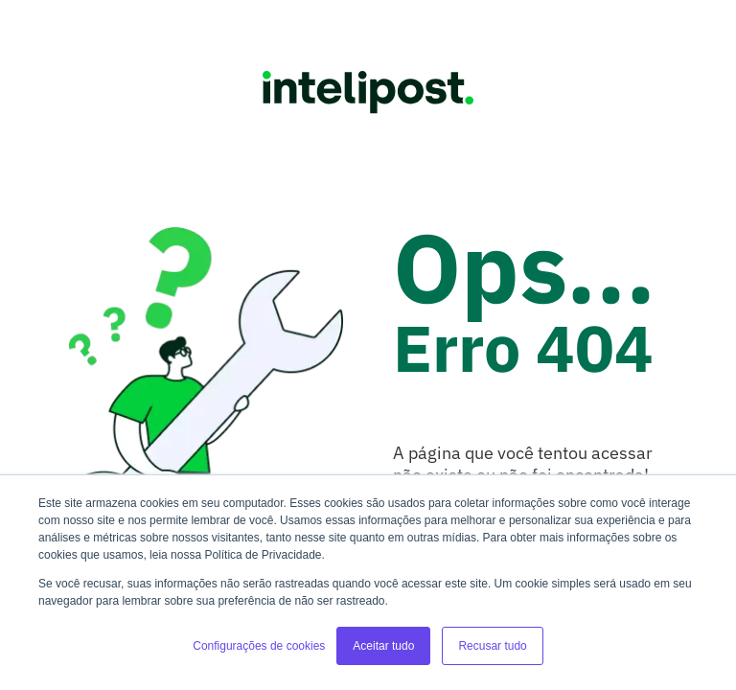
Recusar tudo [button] (492, 646)
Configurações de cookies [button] (259, 646)
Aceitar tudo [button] (383, 646)
